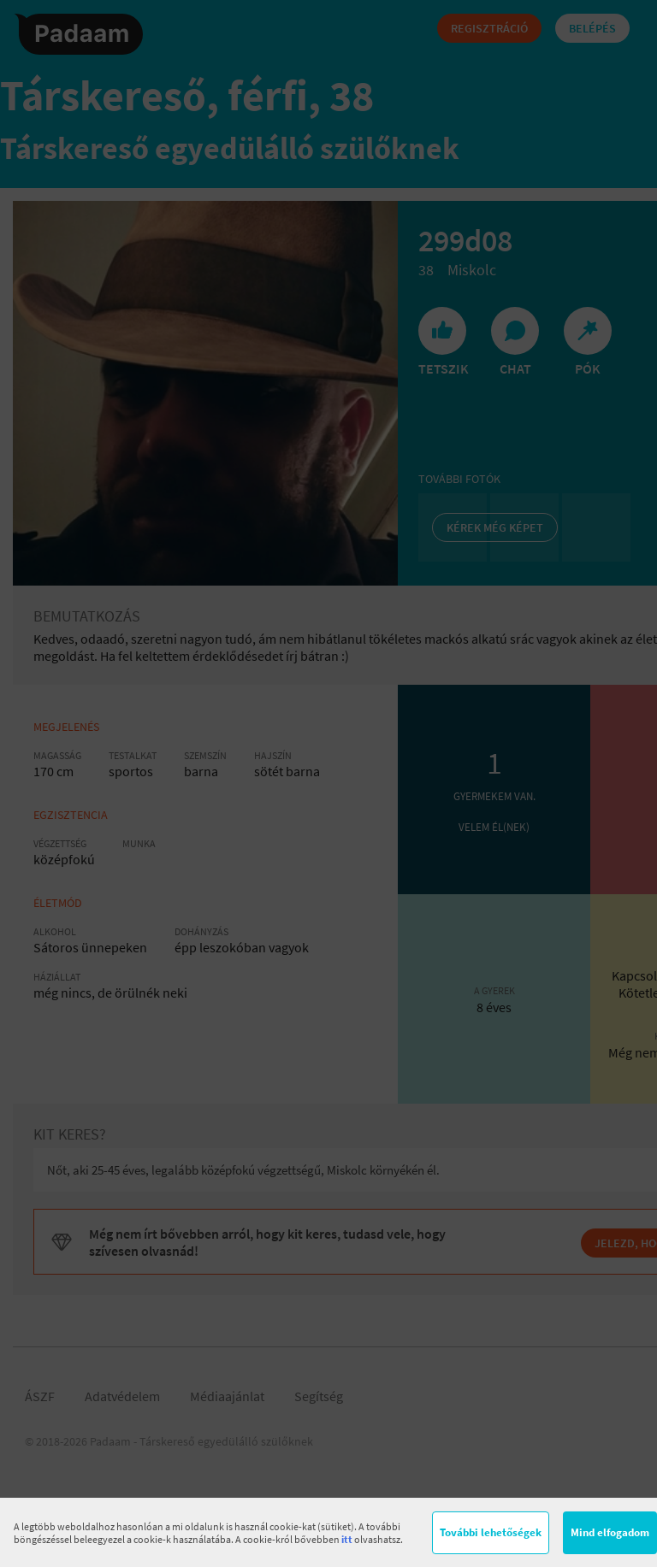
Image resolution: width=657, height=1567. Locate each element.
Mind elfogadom (610, 1532)
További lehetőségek (491, 1532)
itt (346, 1539)
